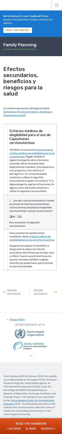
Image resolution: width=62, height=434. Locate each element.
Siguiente (47, 428)
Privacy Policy (17, 319)
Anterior (15, 428)
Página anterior (14, 292)
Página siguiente (41, 292)
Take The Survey (17, 30)
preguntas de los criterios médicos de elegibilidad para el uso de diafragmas (32, 153)
